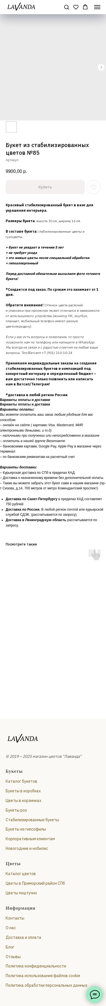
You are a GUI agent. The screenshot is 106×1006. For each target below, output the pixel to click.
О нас (11, 927)
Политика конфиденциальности (36, 966)
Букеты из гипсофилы (26, 829)
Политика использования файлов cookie (43, 975)
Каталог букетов (21, 781)
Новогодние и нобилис (27, 848)
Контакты (15, 918)
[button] (66, 7)
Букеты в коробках (23, 790)
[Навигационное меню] (97, 7)
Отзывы (13, 956)
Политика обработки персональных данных (46, 985)
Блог (10, 947)
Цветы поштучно (21, 892)
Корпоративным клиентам (30, 838)
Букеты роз (16, 810)
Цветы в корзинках (23, 800)
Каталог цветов (21, 873)
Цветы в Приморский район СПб (35, 883)
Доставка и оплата (23, 937)
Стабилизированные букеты (32, 819)
